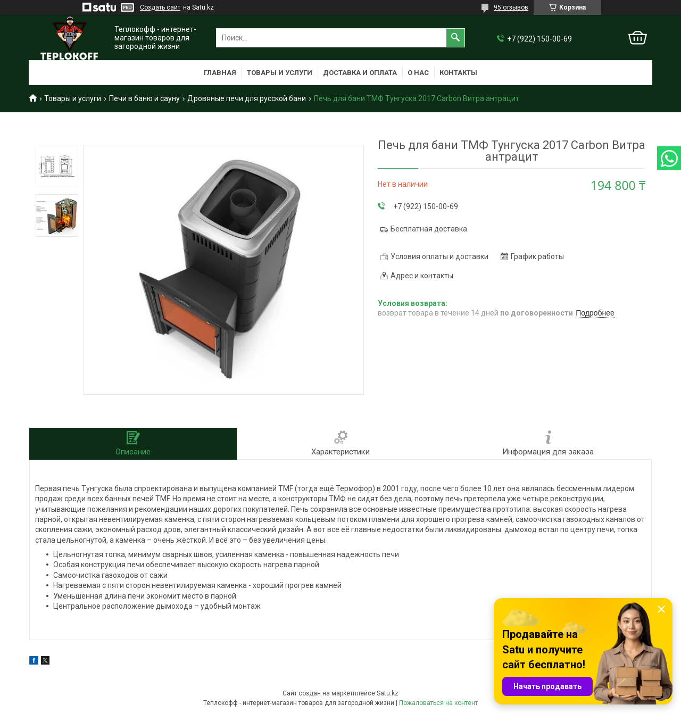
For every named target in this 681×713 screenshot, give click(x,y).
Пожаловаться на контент (438, 703)
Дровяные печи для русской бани (246, 98)
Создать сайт (160, 7)
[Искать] (455, 38)
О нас (418, 73)
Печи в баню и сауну (144, 98)
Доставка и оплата (360, 73)
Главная (220, 73)
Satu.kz (387, 693)
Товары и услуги (279, 73)
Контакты (458, 73)
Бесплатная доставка (429, 229)
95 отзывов (511, 7)
